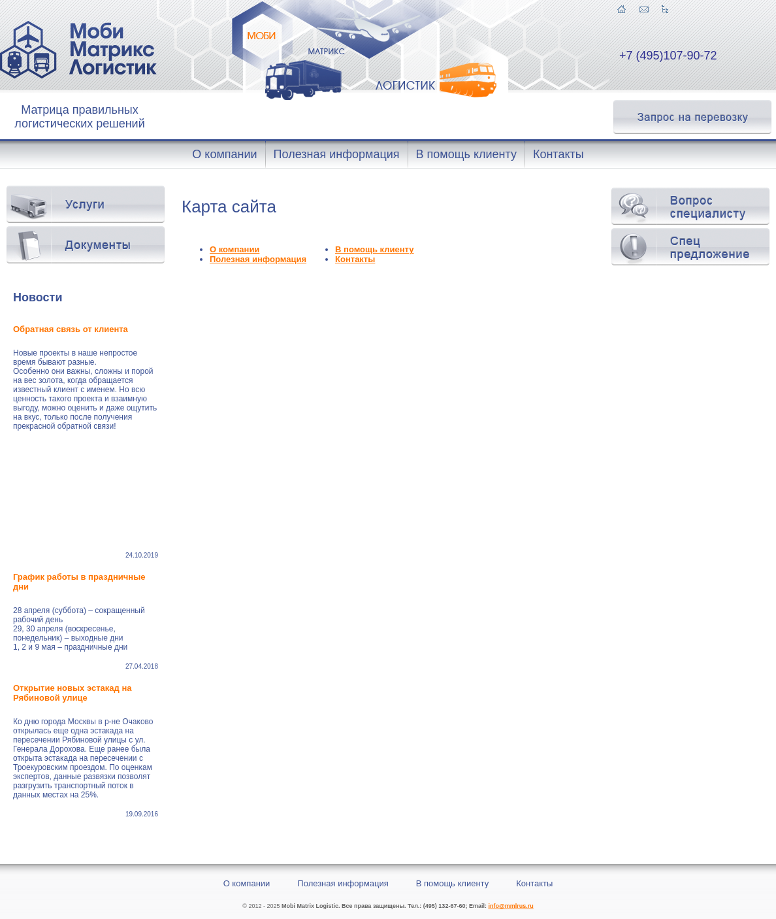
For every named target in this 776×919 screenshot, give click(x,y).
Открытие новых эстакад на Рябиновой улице (72, 693)
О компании (234, 249)
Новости (37, 297)
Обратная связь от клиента (71, 329)
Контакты (355, 259)
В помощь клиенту (374, 249)
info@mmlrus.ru (510, 906)
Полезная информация (258, 259)
